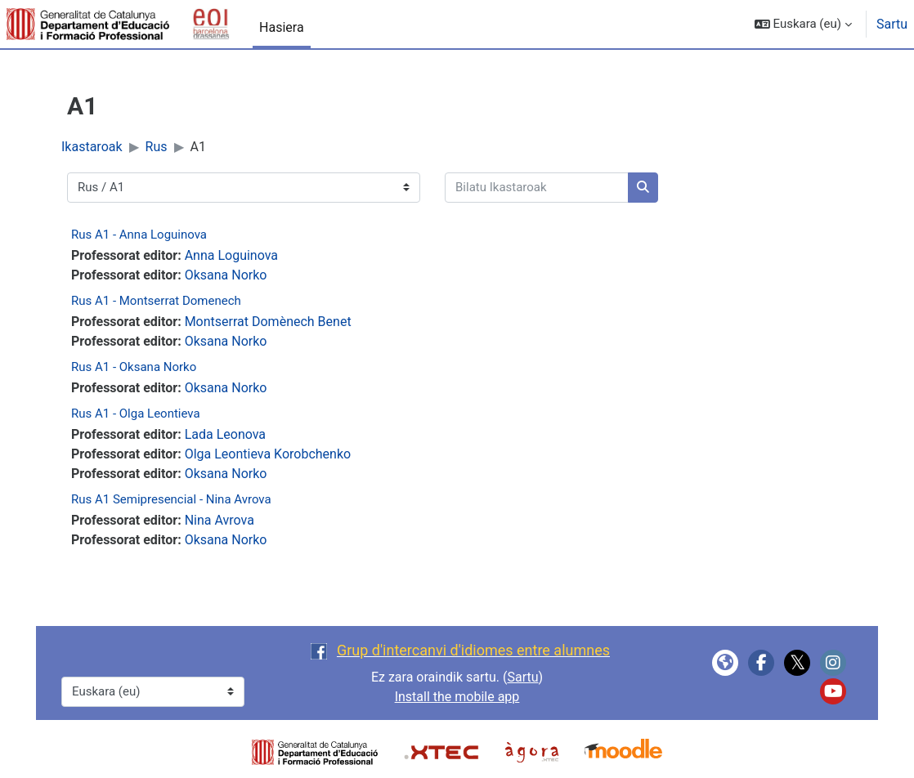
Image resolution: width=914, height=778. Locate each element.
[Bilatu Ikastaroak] (537, 187)
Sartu (891, 24)
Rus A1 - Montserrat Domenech (156, 300)
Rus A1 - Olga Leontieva (135, 413)
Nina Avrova (219, 520)
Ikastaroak (92, 146)
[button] (803, 24)
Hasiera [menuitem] (281, 27)
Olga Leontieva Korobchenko (268, 454)
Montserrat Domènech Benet (268, 321)
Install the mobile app (457, 696)
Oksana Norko (226, 275)
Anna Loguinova (231, 255)
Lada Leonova (225, 434)
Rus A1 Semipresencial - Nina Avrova (171, 499)
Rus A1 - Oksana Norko (133, 367)
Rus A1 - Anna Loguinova (139, 234)
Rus (157, 146)
